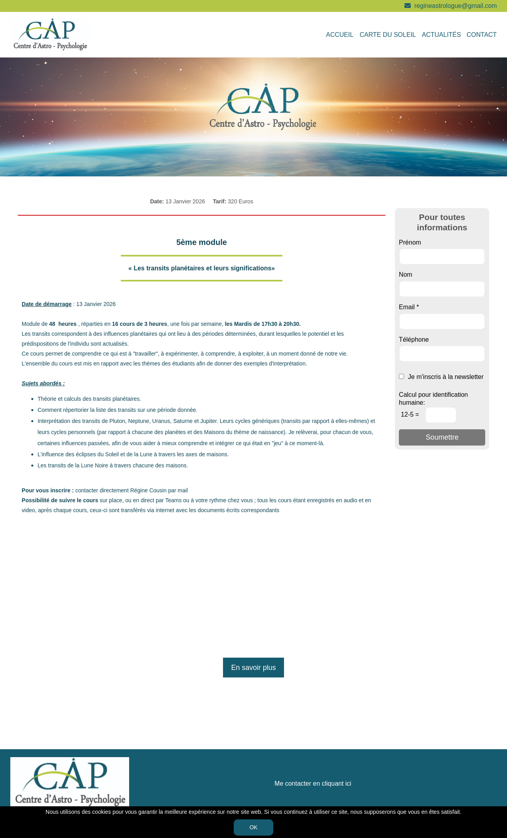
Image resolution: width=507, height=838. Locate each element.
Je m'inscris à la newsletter (441, 376)
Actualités (441, 34)
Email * (409, 307)
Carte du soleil (388, 34)
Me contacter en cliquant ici (312, 783)
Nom (405, 274)
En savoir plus (253, 668)
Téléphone (414, 339)
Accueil (339, 34)
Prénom (410, 242)
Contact (482, 34)
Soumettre (442, 437)
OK (253, 827)
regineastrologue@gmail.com (455, 5)
